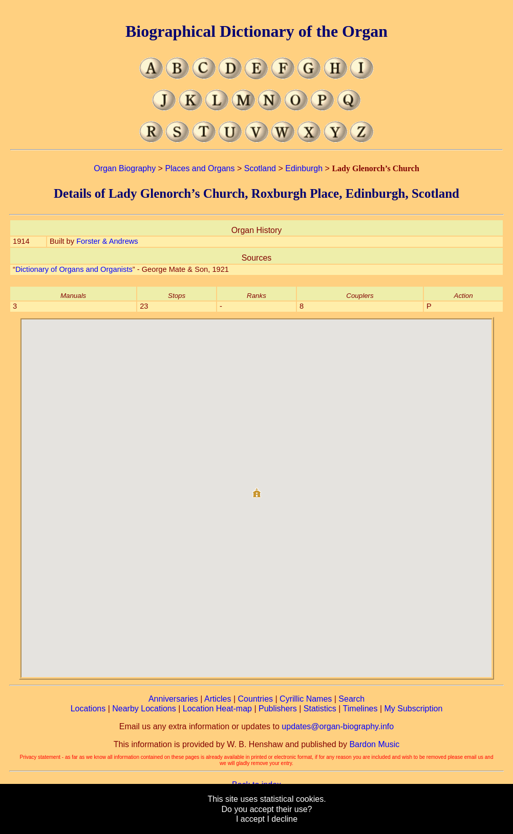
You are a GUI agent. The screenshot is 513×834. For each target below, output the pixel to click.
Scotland (260, 168)
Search (351, 698)
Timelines (360, 708)
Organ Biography (125, 168)
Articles (217, 698)
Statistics (320, 708)
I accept (250, 819)
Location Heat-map (217, 708)
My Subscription (413, 708)
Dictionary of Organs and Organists (74, 269)
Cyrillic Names (306, 698)
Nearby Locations (144, 708)
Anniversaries (173, 698)
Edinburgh (304, 168)
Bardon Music (374, 744)
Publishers (278, 708)
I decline (282, 819)
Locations (88, 708)
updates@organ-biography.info (338, 726)
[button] (256, 488)
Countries (255, 698)
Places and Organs (199, 168)
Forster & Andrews (107, 241)
